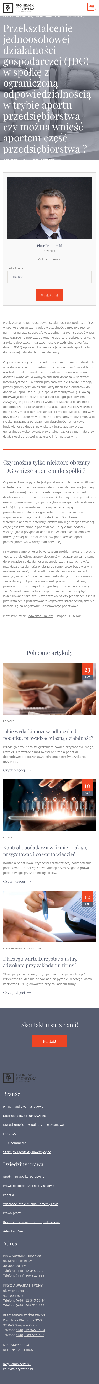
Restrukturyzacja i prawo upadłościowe (31, 1222)
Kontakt (49, 1041)
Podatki (8, 1195)
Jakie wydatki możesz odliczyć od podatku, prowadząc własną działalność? (48, 734)
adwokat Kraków (40, 616)
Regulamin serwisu (17, 1364)
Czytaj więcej (14, 770)
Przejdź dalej (49, 295)
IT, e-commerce (14, 1143)
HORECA (9, 1133)
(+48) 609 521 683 (30, 1275)
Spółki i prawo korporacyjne (23, 1176)
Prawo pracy (12, 1213)
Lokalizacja (15, 268)
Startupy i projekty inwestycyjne (27, 1152)
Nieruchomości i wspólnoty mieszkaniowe (33, 1124)
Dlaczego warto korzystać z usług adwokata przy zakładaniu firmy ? (40, 962)
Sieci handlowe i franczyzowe (24, 1115)
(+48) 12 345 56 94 (30, 1270)
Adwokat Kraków (15, 1231)
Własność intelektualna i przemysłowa (30, 1204)
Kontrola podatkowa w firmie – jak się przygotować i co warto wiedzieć (45, 850)
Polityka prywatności (18, 1369)
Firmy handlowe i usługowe (23, 1106)
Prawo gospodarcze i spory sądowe (28, 1185)
